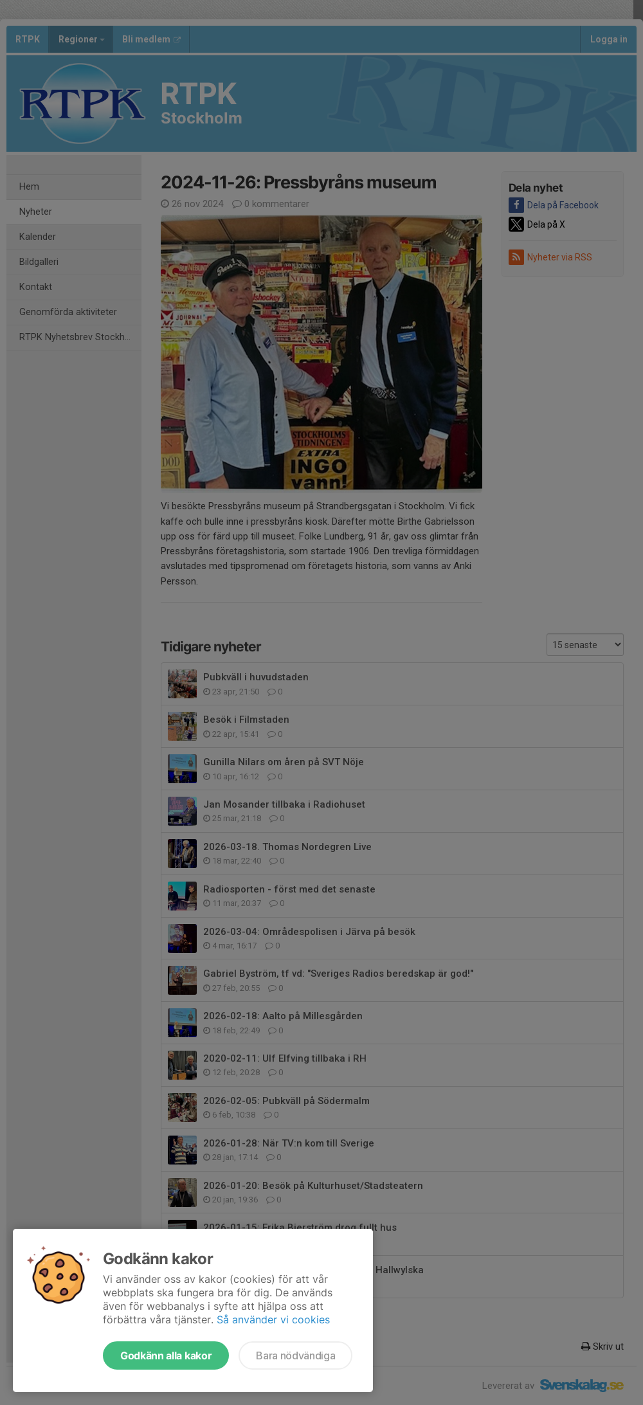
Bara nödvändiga (295, 1355)
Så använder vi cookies (273, 1319)
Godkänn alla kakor (166, 1355)
